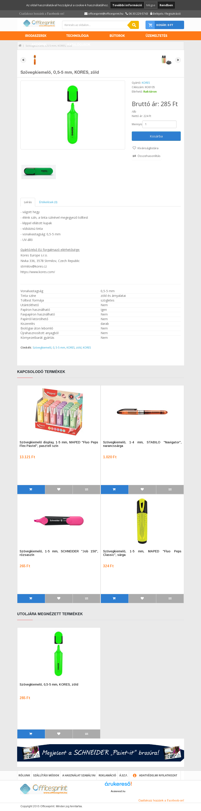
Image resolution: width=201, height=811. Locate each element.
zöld (78, 347)
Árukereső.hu (118, 791)
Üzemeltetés (156, 36)
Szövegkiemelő (42, 347)
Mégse (150, 5)
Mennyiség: (137, 124)
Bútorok (117, 36)
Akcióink (39, 44)
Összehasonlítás (149, 156)
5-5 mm (60, 347)
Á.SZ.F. (123, 775)
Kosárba (156, 136)
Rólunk (24, 775)
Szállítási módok (46, 775)
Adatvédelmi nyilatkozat (158, 775)
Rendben (166, 5)
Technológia (77, 36)
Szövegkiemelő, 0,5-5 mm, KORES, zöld (49, 684)
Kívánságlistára (148, 148)
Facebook (53, 13)
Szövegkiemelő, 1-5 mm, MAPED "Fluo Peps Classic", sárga (142, 553)
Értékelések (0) (48, 202)
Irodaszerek (36, 36)
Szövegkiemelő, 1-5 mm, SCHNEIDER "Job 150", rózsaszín (59, 553)
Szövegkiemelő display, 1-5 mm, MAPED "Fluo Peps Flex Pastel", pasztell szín (59, 444)
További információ (127, 5)
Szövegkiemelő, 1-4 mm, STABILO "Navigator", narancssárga (142, 444)
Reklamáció (107, 775)
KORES (146, 83)
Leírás (28, 202)
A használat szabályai (78, 775)
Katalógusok (78, 44)
